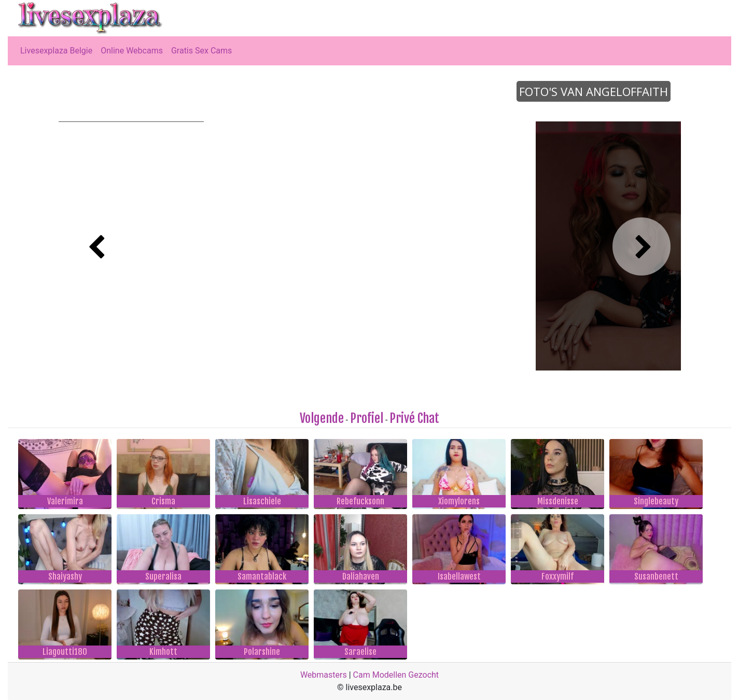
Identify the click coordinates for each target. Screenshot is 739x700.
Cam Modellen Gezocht (396, 675)
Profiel (366, 418)
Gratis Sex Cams (201, 51)
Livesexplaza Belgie (56, 51)
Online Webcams (132, 51)
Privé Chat (414, 418)
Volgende (322, 418)
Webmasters (323, 675)
